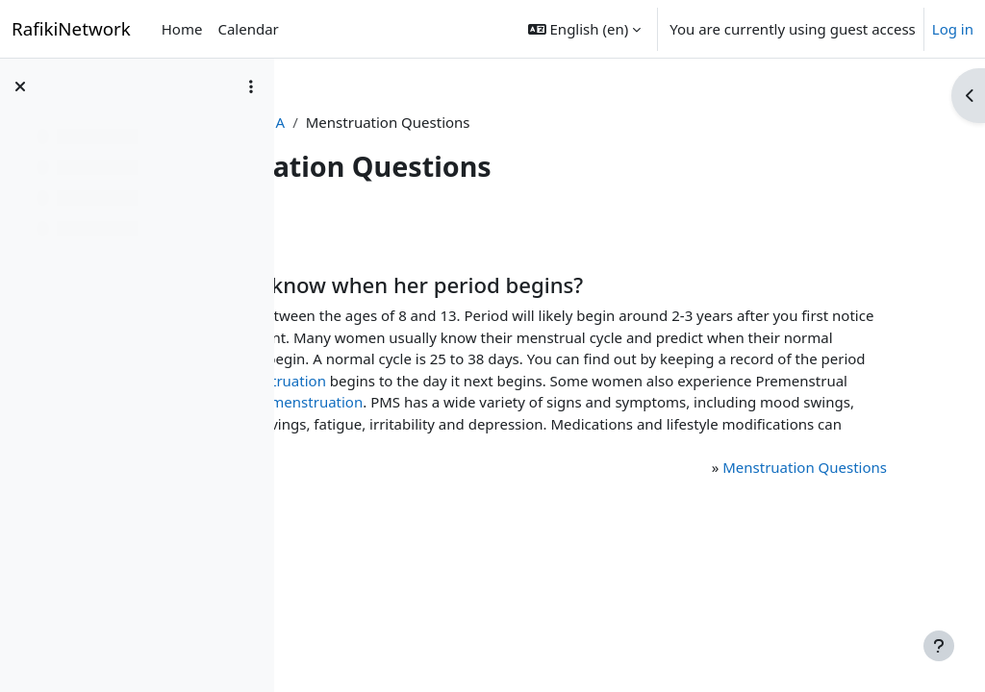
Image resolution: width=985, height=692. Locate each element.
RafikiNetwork (71, 28)
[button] (584, 29)
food (504, 467)
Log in (952, 28)
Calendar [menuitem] (247, 28)
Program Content (385, 122)
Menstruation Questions (788, 510)
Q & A (485, 122)
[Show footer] (938, 645)
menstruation (639, 401)
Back (340, 227)
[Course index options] (251, 86)
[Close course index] (20, 86)
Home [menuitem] (182, 28)
